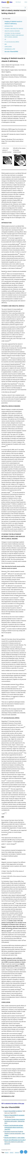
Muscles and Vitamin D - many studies (14, 1137)
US (5, 39)
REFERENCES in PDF (10, 49)
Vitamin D (17, 1152)
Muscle (6, 1152)
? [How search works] (25, 7)
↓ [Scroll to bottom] (25, 1152)
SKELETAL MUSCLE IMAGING (12, 31)
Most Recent (18, 2)
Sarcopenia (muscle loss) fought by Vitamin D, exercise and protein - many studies (14, 1133)
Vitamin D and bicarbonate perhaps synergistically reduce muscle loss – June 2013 (14, 1127)
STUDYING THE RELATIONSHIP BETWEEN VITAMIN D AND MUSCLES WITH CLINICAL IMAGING (14, 35)
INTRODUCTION (9, 26)
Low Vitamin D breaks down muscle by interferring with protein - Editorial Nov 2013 (14, 1121)
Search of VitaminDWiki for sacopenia (14, 1115)
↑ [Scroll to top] (21, 1152)
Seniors (11, 1152)
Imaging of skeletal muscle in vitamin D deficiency (13, 22)
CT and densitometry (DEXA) (12, 42)
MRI (6, 44)
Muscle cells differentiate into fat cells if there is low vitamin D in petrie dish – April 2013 (14, 1141)
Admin (25, 2)
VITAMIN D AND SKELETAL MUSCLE (14, 28)
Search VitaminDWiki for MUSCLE (13, 1111)
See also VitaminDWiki (11, 51)
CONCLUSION (8, 46)
